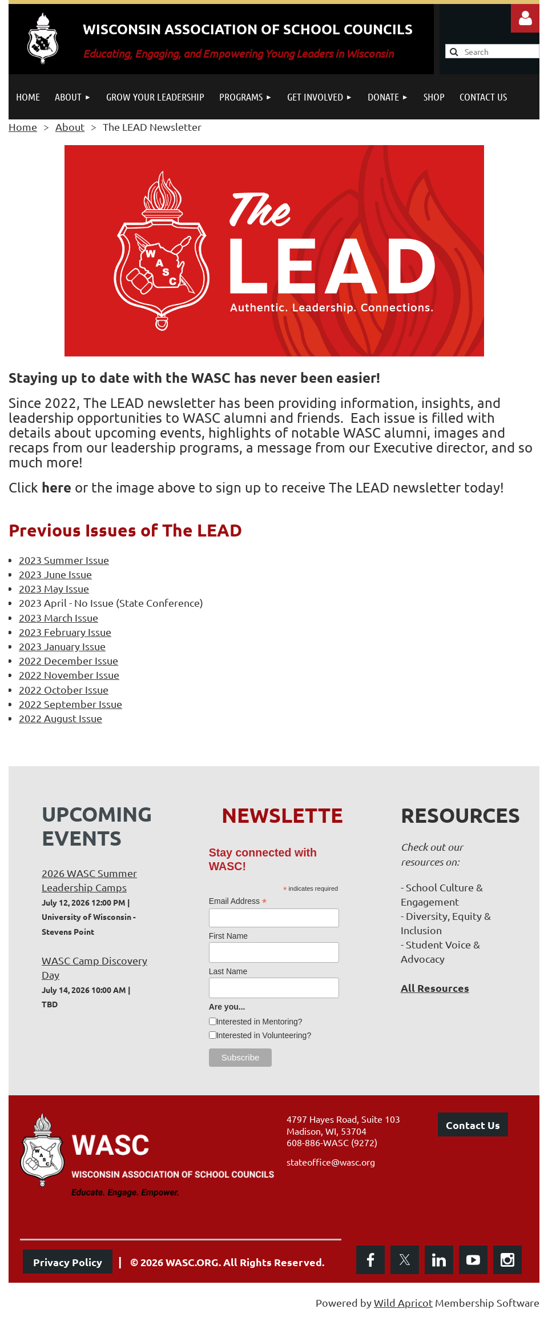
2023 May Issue (54, 588)
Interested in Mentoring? (259, 1021)
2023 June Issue (55, 574)
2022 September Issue (70, 704)
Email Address (238, 901)
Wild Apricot (403, 1302)
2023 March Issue (58, 617)
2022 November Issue (69, 674)
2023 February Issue (65, 632)
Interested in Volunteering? (264, 1035)
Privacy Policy (67, 1261)
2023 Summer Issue (64, 560)
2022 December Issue (68, 660)
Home (23, 127)
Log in (525, 18)
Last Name (228, 971)
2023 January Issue (62, 646)
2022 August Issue (60, 718)
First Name (228, 935)
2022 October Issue (63, 689)
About (69, 127)
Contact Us (473, 1124)
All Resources (435, 987)
